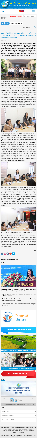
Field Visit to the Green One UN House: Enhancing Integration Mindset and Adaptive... (19, 299)
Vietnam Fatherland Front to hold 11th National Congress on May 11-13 (19, 304)
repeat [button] (18, 400)
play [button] (12, 400)
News (7, 23)
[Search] (29, 16)
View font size (26, 27)
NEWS (3, 262)
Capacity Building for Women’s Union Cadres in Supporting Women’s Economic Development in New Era (18, 290)
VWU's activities (16, 23)
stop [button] (16, 400)
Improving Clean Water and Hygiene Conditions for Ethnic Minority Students (19, 294)
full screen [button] (21, 400)
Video (3, 379)
